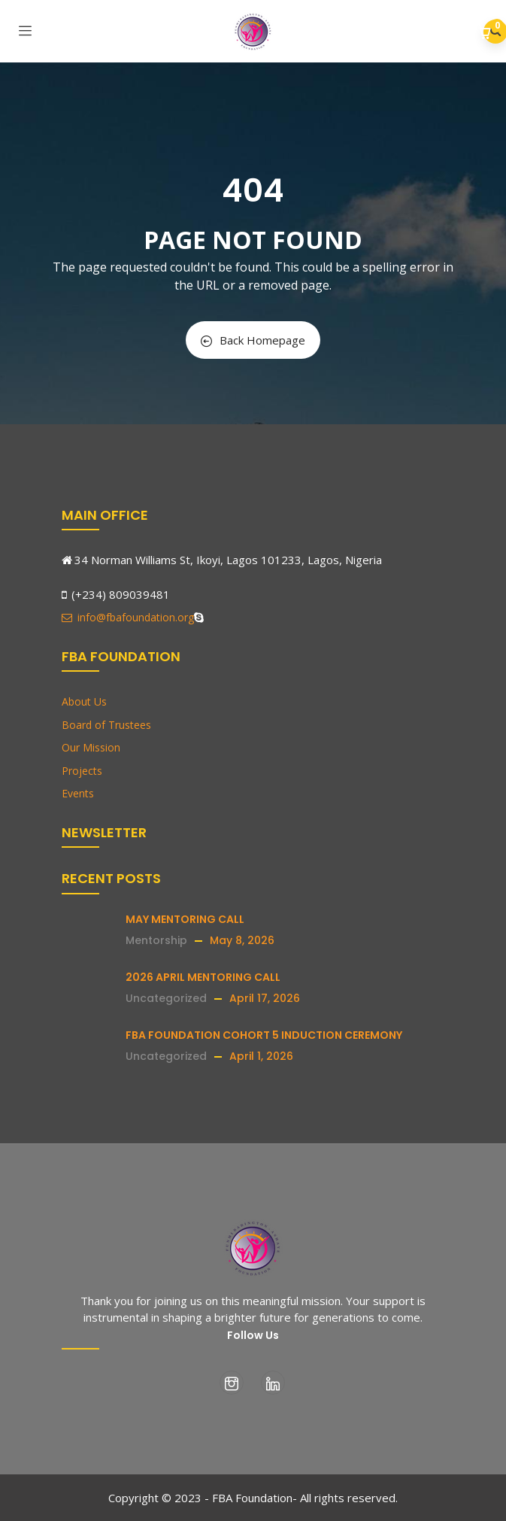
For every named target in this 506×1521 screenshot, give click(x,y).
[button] (485, 32)
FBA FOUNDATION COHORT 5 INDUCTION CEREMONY (264, 1035)
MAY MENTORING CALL (185, 919)
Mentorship (156, 940)
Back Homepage (253, 340)
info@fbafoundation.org (128, 617)
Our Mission (91, 747)
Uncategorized (166, 998)
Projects (82, 771)
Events (78, 793)
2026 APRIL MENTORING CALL (203, 977)
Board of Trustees (106, 725)
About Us (84, 701)
